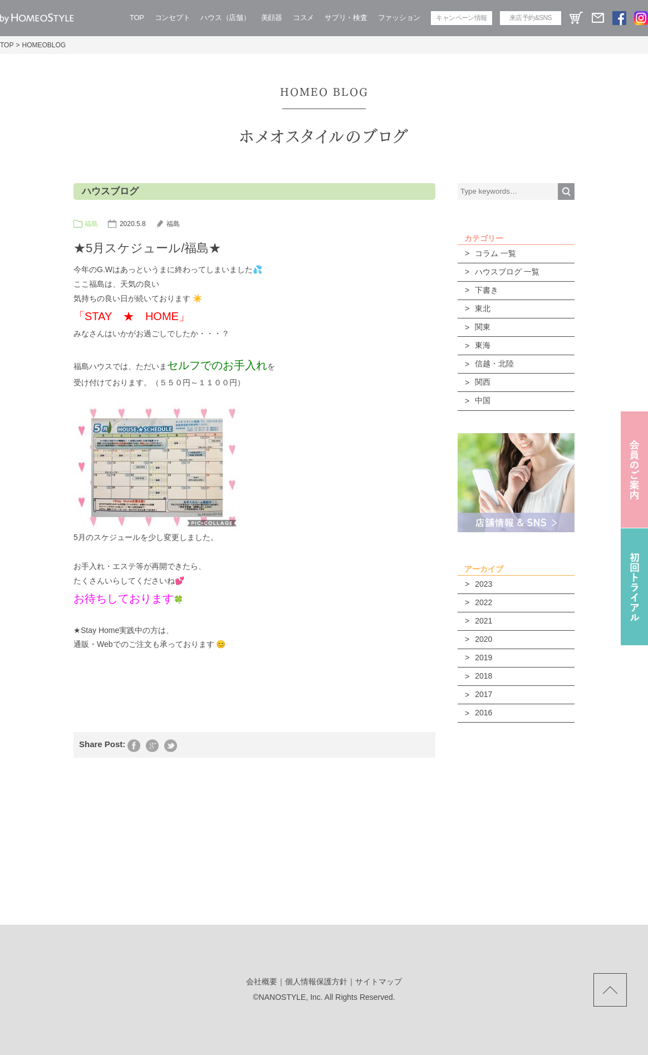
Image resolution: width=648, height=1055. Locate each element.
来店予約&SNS (530, 18)
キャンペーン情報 (461, 18)
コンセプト (172, 17)
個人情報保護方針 (316, 981)
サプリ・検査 (346, 17)
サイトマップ (378, 981)
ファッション (399, 17)
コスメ (303, 17)
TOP (137, 17)
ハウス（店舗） (225, 17)
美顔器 (271, 17)
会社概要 (261, 981)
